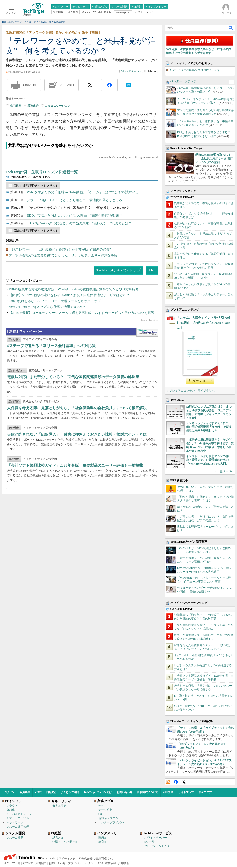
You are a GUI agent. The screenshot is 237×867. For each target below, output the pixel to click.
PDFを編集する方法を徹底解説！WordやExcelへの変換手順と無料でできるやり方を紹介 (74, 289)
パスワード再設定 (45, 792)
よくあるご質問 (70, 792)
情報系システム (108, 818)
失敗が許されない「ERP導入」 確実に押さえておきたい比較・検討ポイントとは (77, 434)
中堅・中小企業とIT (65, 841)
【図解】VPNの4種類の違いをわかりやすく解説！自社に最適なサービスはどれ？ (69, 295)
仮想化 (10, 809)
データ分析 (105, 809)
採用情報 (123, 863)
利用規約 (168, 792)
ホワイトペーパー (155, 837)
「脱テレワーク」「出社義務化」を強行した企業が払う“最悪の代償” (60, 249)
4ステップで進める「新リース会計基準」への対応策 (51, 346)
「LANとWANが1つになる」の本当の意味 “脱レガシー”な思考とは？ (79, 223)
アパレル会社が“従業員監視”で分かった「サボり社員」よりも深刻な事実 (63, 255)
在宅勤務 (15, 105)
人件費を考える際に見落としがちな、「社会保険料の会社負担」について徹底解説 (77, 408)
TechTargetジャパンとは (98, 792)
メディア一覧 (12, 863)
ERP (152, 270)
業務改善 (33, 105)
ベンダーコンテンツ (183, 81)
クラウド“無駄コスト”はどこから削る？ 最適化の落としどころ (74, 200)
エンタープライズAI (111, 822)
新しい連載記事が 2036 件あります (36, 185)
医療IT (102, 837)
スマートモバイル (17, 818)
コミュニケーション (57, 105)
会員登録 (25, 792)
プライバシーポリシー (82, 863)
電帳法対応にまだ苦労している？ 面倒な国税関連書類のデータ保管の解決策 (73, 377)
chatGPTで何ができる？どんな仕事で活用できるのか (48, 307)
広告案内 (41, 863)
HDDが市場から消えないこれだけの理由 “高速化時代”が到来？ (75, 215)
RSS (168, 782)
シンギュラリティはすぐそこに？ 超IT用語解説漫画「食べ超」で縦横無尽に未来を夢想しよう (209, 426)
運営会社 (110, 863)
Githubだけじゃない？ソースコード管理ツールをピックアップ (55, 301)
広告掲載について (147, 792)
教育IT (102, 841)
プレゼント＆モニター (158, 846)
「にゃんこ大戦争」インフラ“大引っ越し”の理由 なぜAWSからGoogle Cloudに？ (203, 322)
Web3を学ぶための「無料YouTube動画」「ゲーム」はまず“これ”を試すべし (83, 192)
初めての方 (205, 792)
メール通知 (67, 85)
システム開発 (14, 837)
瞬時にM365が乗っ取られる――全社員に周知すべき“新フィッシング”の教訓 (214, 158)
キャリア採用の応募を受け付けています (194, 70)
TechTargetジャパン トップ (118, 270)
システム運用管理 (17, 826)
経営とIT (57, 837)
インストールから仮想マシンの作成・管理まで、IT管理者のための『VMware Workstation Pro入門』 (207, 459)
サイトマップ (186, 792)
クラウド (12, 805)
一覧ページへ (225, 471)
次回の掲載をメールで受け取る (30, 177)
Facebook (176, 782)
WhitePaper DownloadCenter (147, 332)
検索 (231, 28)
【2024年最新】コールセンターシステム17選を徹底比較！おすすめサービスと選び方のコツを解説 (81, 313)
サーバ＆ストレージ (19, 814)
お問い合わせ (124, 792)
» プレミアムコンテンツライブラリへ (191, 390)
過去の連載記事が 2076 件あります (36, 230)
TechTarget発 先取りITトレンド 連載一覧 (42, 172)
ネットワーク (14, 822)
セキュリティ (60, 805)
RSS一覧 (149, 841)
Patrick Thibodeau (130, 71)
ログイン (9, 792)
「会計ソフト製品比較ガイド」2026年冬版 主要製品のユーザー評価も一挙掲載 (75, 465)
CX (100, 814)
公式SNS (27, 863)
